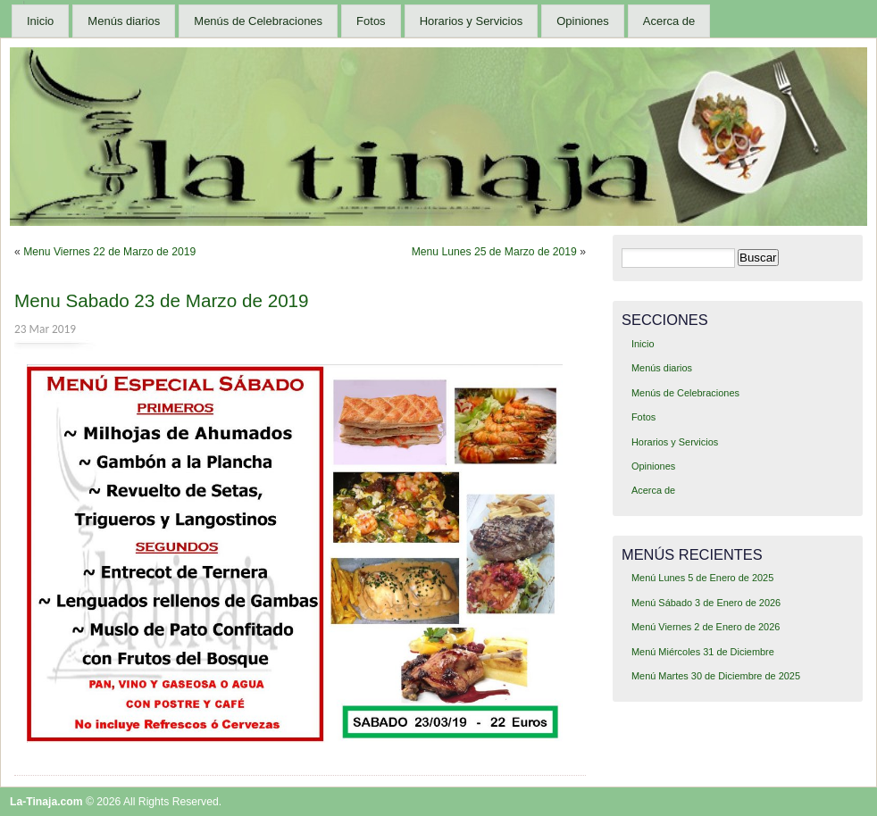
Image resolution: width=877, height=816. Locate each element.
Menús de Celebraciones (258, 21)
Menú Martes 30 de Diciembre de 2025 (715, 675)
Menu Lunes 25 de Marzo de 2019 (494, 252)
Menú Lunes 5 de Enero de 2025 (702, 577)
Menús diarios (124, 21)
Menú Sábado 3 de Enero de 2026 (706, 602)
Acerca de (669, 21)
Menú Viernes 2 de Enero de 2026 (705, 626)
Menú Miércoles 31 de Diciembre (702, 651)
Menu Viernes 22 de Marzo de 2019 (109, 252)
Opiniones (582, 21)
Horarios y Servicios (471, 21)
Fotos (371, 21)
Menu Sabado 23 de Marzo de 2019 (161, 300)
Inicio (40, 21)
